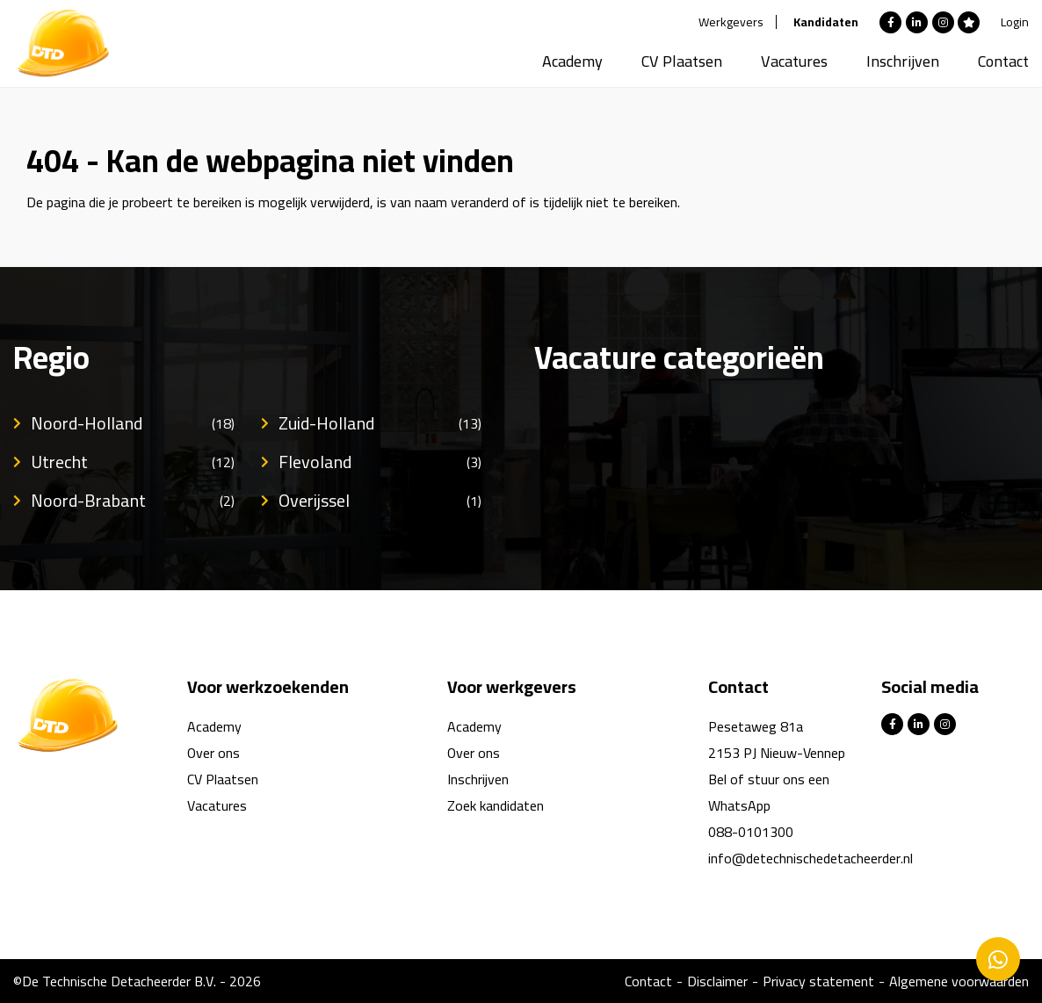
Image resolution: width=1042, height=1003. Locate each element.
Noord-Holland (133, 423)
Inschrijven (902, 61)
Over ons (213, 753)
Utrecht (133, 462)
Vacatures (794, 61)
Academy (572, 61)
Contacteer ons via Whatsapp (998, 959)
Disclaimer (717, 981)
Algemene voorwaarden (959, 981)
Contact (1003, 61)
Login (1015, 22)
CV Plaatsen (681, 61)
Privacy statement (818, 981)
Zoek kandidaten (495, 805)
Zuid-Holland (380, 423)
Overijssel (380, 500)
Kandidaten (825, 22)
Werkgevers (730, 22)
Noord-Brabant (133, 500)
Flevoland (380, 462)
